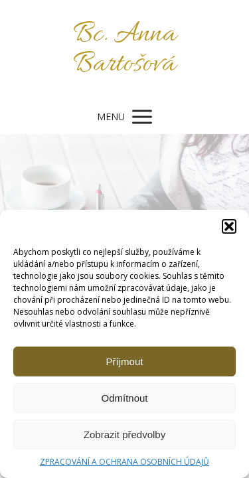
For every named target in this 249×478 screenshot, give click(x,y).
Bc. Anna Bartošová (125, 50)
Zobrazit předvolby (124, 434)
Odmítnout (124, 398)
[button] (229, 226)
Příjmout (124, 361)
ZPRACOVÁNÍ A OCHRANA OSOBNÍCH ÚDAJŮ (124, 461)
